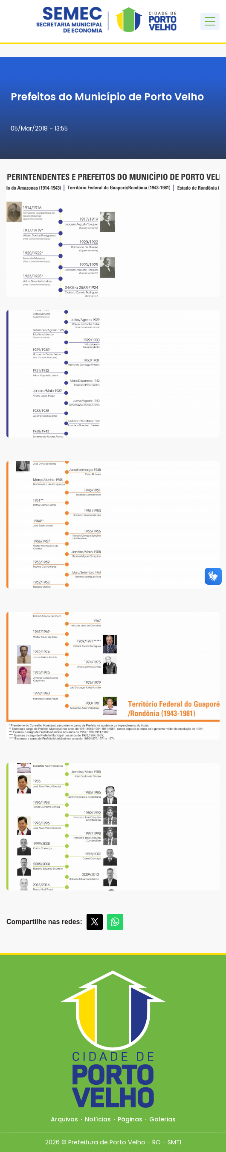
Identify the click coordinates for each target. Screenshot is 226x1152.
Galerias (162, 1119)
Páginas (130, 1119)
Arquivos (64, 1119)
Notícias (98, 1119)
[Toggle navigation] (210, 21)
